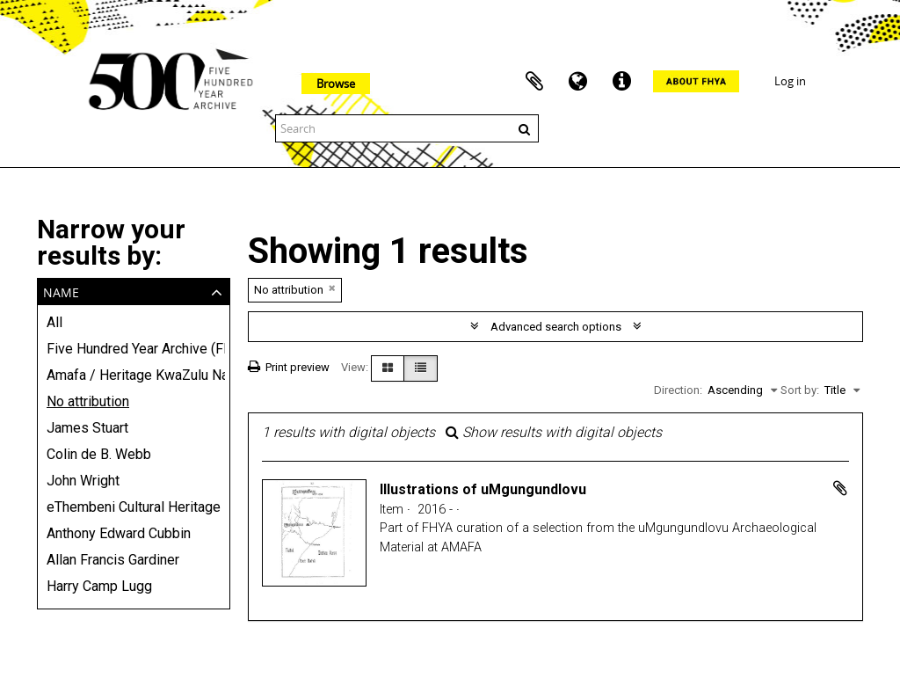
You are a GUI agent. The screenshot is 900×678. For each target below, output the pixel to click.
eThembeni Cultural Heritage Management (134, 507)
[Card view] (387, 368)
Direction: (678, 390)
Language (578, 82)
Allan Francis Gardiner (113, 559)
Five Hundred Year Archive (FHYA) (134, 348)
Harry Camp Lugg (99, 586)
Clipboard (534, 82)
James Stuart (87, 427)
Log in (790, 81)
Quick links (622, 82)
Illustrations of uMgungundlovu (483, 489)
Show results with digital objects (554, 432)
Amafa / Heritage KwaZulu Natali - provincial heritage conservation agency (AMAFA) (134, 375)
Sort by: (799, 390)
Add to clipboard (840, 488)
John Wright (83, 480)
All (54, 322)
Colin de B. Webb (99, 454)
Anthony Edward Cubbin (119, 533)
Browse (335, 83)
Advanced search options (556, 326)
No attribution (88, 401)
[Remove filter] (332, 288)
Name (61, 291)
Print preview (289, 367)
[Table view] (420, 368)
